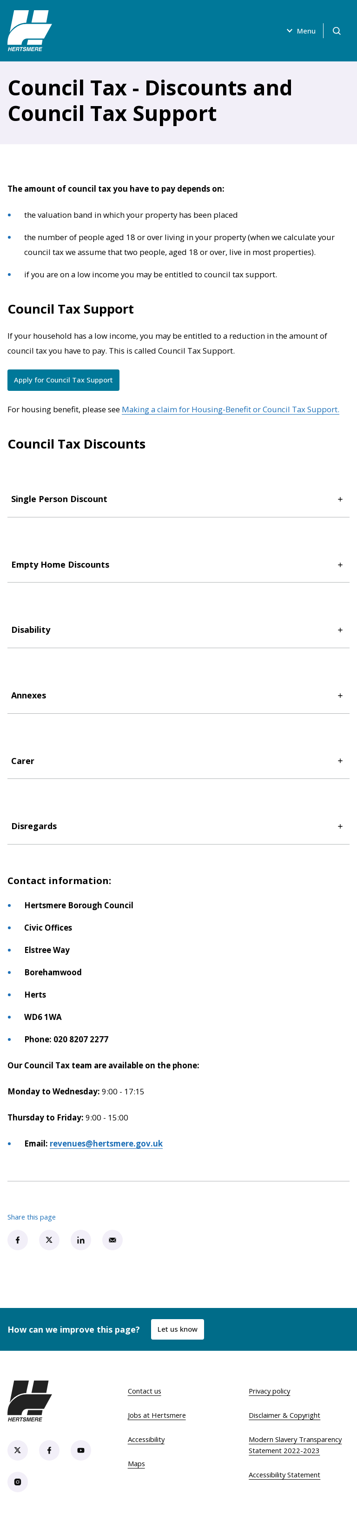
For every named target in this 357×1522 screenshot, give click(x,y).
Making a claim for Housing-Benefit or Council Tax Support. (230, 409)
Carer (178, 761)
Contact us (144, 1390)
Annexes (178, 695)
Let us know (178, 1329)
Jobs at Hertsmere (157, 1415)
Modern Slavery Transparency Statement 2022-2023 (295, 1445)
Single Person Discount (178, 499)
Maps (136, 1463)
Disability (178, 630)
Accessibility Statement (284, 1474)
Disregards (178, 826)
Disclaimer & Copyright (284, 1415)
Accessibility (146, 1439)
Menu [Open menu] (300, 30)
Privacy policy (269, 1390)
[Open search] (337, 31)
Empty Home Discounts (178, 564)
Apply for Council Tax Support (66, 381)
